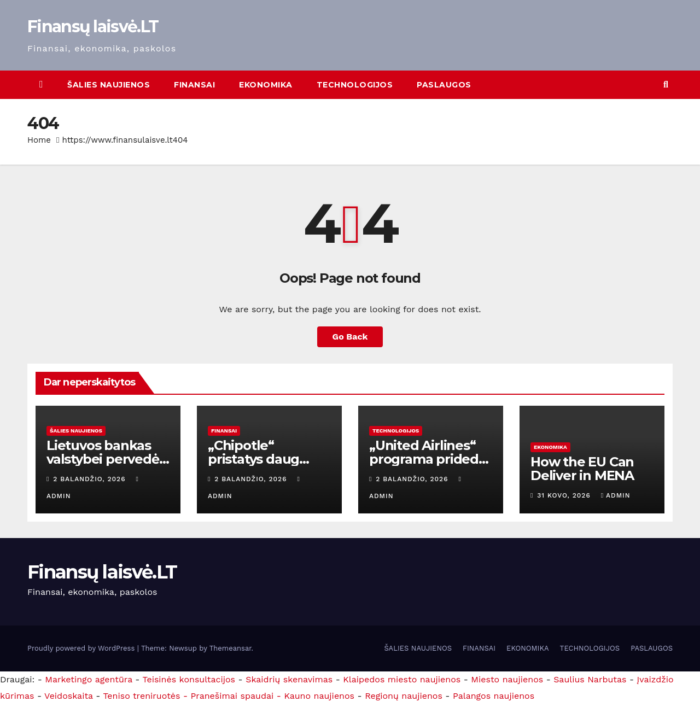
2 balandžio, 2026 (90, 479)
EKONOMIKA (266, 85)
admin (616, 495)
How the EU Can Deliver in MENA (582, 468)
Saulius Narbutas (589, 679)
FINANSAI (194, 85)
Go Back (350, 336)
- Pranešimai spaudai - (233, 696)
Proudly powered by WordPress (82, 648)
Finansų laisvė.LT (92, 26)
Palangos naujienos (493, 696)
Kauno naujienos (319, 696)
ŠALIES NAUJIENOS (108, 85)
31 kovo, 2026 (565, 495)
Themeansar (230, 648)
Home (39, 140)
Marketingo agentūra (88, 679)
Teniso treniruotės (141, 696)
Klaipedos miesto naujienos (401, 679)
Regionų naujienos (403, 696)
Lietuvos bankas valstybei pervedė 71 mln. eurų (102, 459)
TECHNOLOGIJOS (355, 85)
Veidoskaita (68, 696)
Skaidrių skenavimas (289, 679)
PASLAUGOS (444, 85)
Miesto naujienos (507, 679)
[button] (665, 84)
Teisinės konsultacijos (189, 679)
